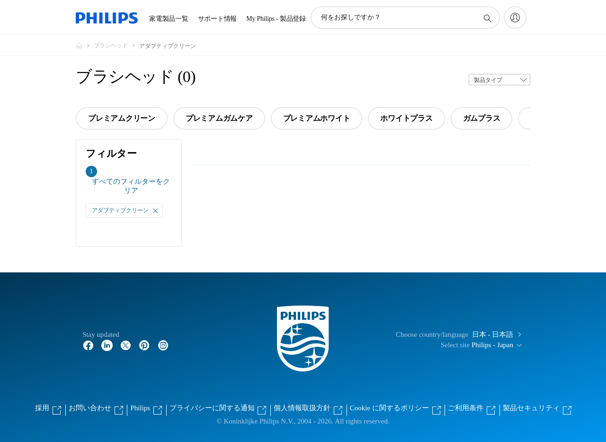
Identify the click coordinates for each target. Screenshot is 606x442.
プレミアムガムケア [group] (219, 118)
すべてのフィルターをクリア (131, 186)
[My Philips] (515, 17)
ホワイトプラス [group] (406, 118)
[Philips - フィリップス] (85, 45)
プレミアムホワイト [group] (316, 118)
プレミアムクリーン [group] (121, 118)
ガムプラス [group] (481, 118)
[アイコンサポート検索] (487, 18)
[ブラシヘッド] (116, 45)
